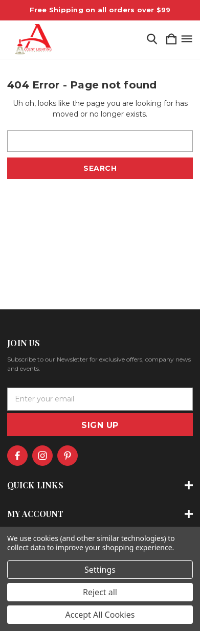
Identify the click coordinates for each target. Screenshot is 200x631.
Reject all (100, 592)
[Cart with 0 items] (171, 39)
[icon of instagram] (42, 455)
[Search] (152, 39)
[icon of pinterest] (67, 455)
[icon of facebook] (17, 455)
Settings (100, 569)
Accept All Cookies (100, 614)
